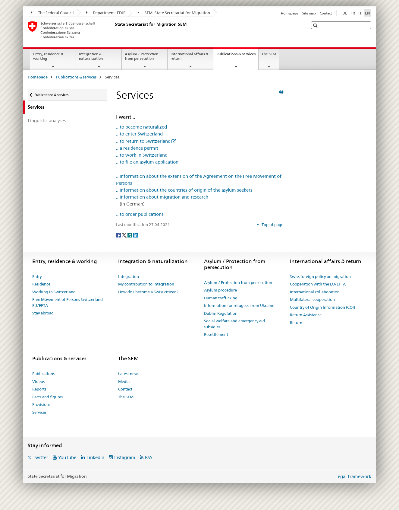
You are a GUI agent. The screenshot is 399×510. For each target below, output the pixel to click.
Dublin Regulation (220, 313)
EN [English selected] (367, 13)
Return (296, 322)
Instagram (124, 457)
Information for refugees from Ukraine (239, 305)
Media (124, 381)
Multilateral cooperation (312, 299)
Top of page (272, 224)
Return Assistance (306, 314)
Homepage (289, 13)
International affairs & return (189, 56)
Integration (128, 276)
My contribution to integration (146, 284)
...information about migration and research (162, 197)
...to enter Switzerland (139, 134)
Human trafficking (220, 297)
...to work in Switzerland (142, 155)
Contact (326, 13)
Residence (41, 284)
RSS (148, 457)
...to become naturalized (141, 127)
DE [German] (344, 13)
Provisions (41, 404)
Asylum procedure (220, 290)
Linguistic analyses (47, 120)
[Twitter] (124, 234)
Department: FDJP (106, 12)
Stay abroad (43, 313)
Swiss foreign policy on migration (320, 276)
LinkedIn (95, 457)
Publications (43, 373)
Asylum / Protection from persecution (141, 56)
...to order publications (139, 214)
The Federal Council (52, 12)
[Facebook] (119, 234)
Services (39, 412)
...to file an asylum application (147, 162)
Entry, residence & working (48, 56)
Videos (38, 381)
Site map (309, 13)
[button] (316, 25)
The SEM (269, 54)
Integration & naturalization (91, 56)
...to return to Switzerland (143, 141)
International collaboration (315, 291)
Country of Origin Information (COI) (322, 307)
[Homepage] (114, 29)
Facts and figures (47, 396)
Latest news (128, 373)
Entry (37, 276)
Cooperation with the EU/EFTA (318, 284)
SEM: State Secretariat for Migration (174, 12)
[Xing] (130, 234)
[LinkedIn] (135, 234)
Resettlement (216, 334)
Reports (39, 389)
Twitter (40, 457)
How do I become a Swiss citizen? (148, 291)
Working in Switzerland (54, 291)
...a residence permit (137, 148)
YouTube (67, 457)
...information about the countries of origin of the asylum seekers (184, 190)
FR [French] (352, 13)
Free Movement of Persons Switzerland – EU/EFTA (69, 302)
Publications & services (237, 55)
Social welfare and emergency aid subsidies (234, 323)
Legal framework (353, 476)
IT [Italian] (360, 13)
